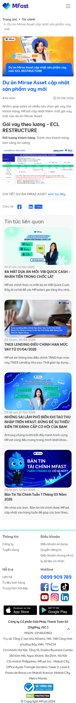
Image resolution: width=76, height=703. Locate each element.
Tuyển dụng (10, 549)
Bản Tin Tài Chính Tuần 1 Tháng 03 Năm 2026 (35, 497)
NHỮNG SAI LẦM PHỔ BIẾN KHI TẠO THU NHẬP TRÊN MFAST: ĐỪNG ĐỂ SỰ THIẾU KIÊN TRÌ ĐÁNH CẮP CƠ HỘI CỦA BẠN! (37, 422)
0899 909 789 (56, 577)
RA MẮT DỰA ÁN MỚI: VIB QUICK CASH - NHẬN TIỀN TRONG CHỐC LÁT (37, 274)
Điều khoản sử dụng (54, 544)
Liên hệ (7, 577)
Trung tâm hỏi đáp (15, 588)
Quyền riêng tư (51, 549)
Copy (38, 206)
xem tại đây (56, 194)
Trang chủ (9, 19)
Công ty (8, 544)
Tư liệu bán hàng (13, 582)
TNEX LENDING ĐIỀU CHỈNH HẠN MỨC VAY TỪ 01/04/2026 (36, 347)
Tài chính (28, 19)
